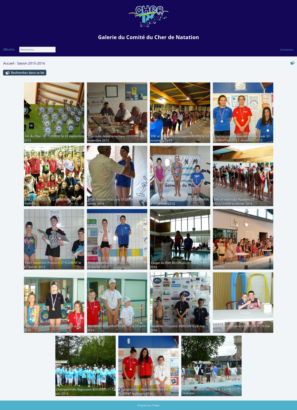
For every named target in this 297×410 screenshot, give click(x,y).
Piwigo (156, 405)
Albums (9, 49)
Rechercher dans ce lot (27, 73)
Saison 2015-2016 (31, 63)
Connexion (286, 49)
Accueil (8, 63)
